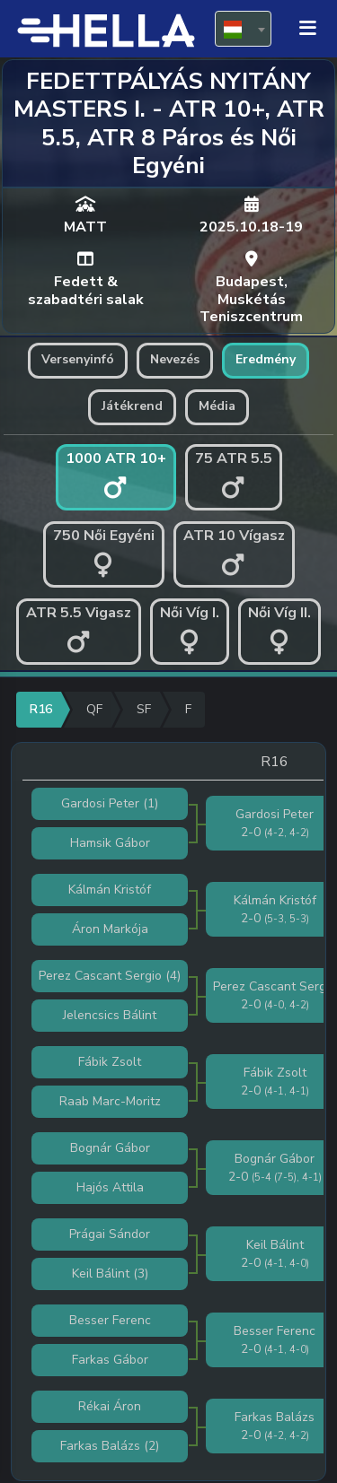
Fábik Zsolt (109, 1061)
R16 (41, 709)
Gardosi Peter (100, 803)
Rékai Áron (109, 1406)
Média (217, 405)
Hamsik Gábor (110, 842)
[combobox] (243, 29)
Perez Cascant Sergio (100, 975)
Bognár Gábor (110, 1147)
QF (94, 709)
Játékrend (132, 405)
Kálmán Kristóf (109, 889)
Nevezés (175, 359)
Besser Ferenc (110, 1320)
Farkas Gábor (110, 1359)
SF (144, 709)
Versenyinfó (77, 359)
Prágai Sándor (109, 1234)
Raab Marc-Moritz (110, 1101)
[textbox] (243, 30)
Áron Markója (110, 929)
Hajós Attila (110, 1187)
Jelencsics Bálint (109, 1015)
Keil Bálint (100, 1273)
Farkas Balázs (100, 1445)
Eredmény (265, 359)
